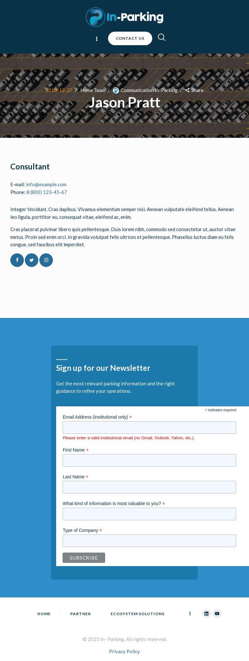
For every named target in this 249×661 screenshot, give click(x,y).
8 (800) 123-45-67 (46, 192)
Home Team (92, 90)
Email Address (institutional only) (97, 417)
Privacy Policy (124, 651)
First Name (76, 450)
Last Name (75, 477)
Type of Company (82, 530)
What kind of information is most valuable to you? (114, 504)
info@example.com (46, 184)
